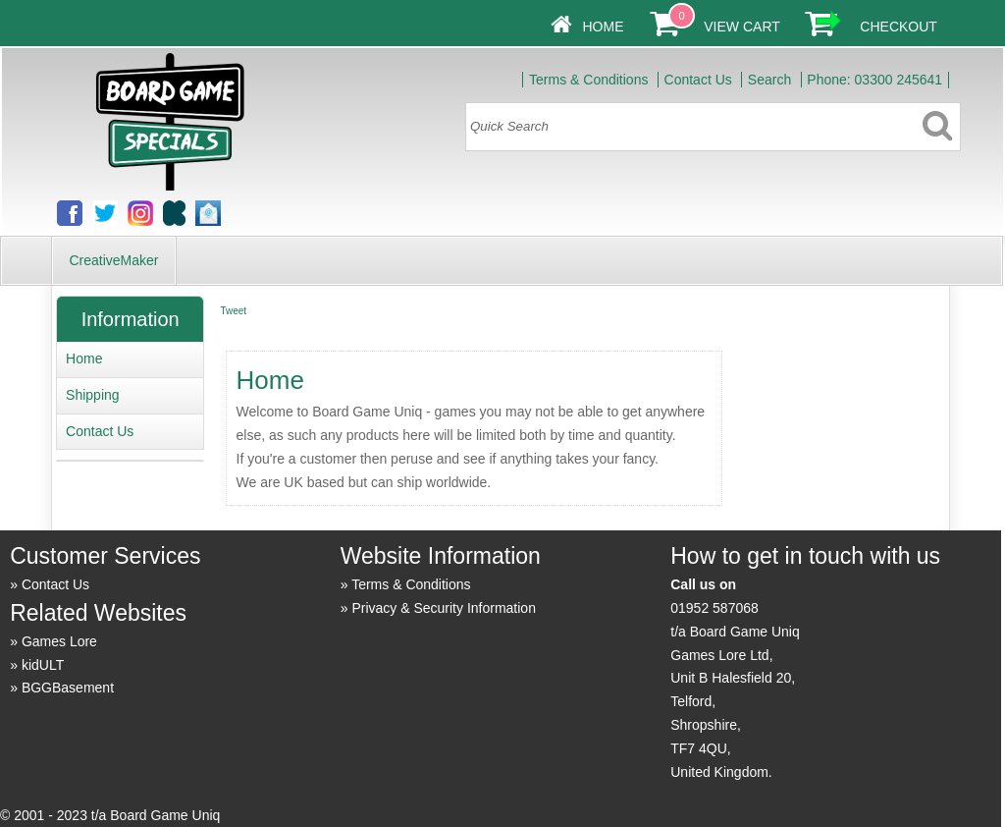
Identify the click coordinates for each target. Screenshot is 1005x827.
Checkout (898, 26)
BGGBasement (68, 687)
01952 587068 (714, 608)
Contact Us (698, 79)
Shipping (93, 395)
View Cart (741, 26)
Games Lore (59, 641)
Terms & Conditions (588, 79)
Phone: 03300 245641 (874, 79)
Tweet (233, 310)
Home (602, 26)
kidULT (43, 665)
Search (769, 79)
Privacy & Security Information (443, 608)
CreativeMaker (113, 260)
